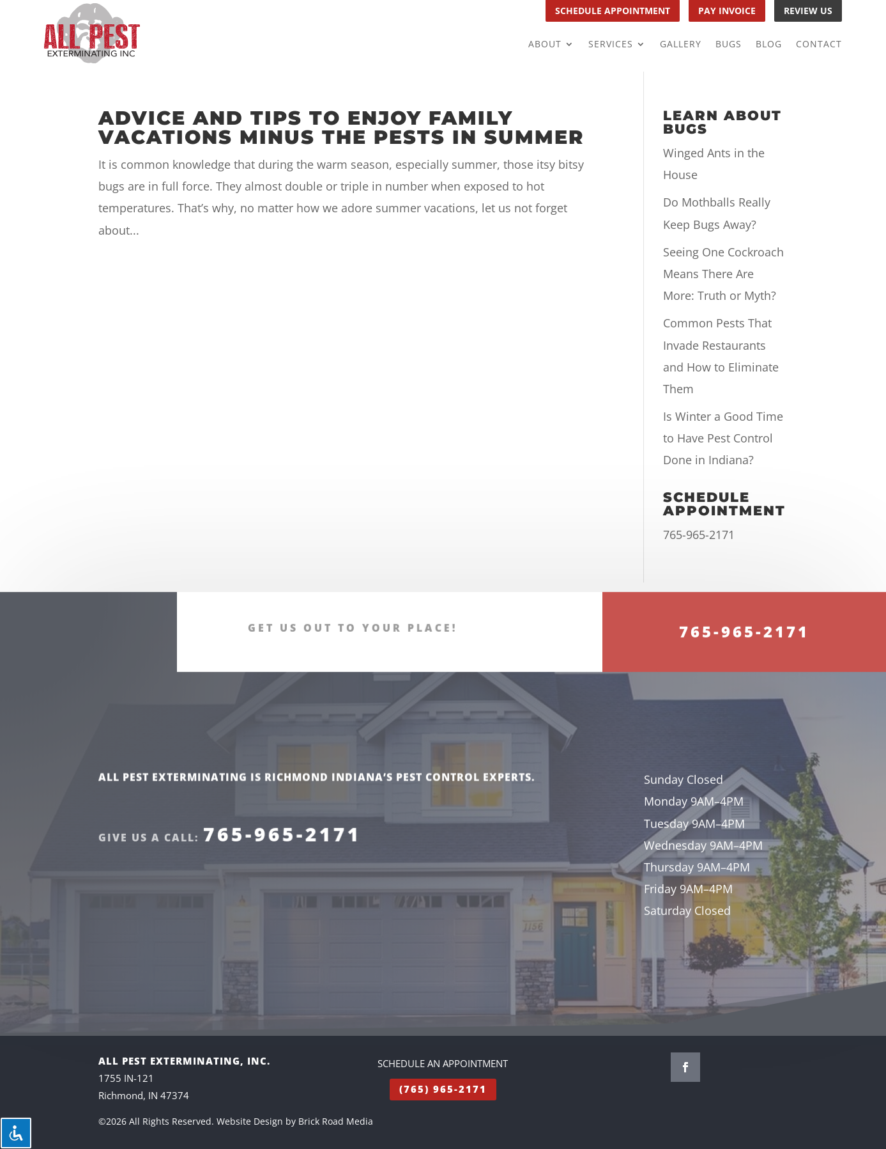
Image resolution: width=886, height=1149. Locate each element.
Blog (769, 45)
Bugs (728, 45)
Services (610, 45)
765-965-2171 (699, 534)
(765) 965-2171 (443, 1089)
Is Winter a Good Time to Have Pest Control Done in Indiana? (723, 438)
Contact (819, 45)
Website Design (250, 1121)
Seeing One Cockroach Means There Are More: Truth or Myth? (723, 273)
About (544, 45)
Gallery (680, 45)
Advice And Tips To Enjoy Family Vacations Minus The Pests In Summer (341, 127)
